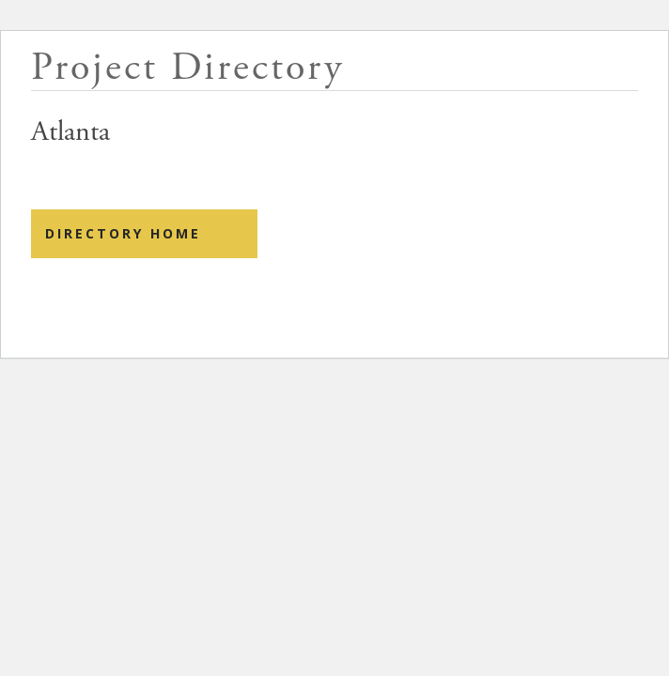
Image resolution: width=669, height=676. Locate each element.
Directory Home (123, 233)
